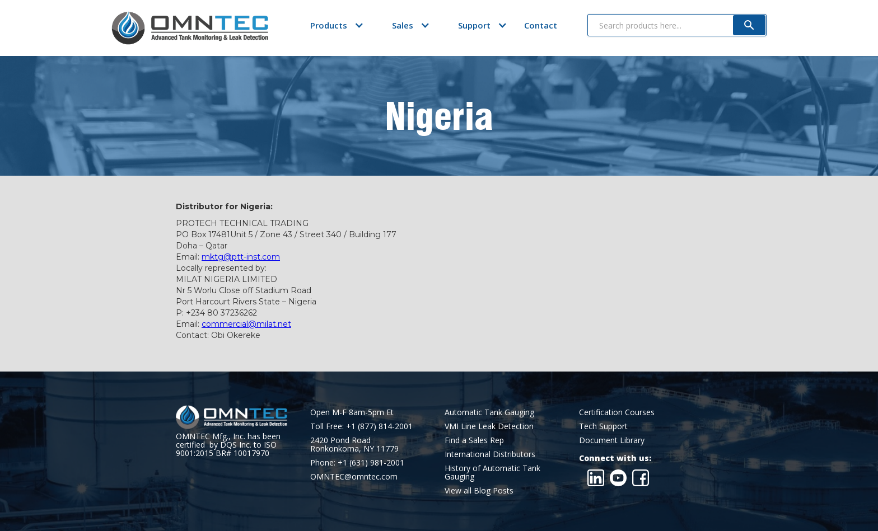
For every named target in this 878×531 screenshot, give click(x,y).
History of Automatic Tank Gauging (492, 472)
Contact (540, 25)
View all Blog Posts (479, 490)
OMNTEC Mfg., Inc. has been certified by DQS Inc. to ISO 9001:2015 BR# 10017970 (228, 444)
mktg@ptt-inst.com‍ (241, 257)
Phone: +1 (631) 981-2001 (357, 462)
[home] (189, 28)
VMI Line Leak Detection (489, 426)
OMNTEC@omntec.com (354, 476)
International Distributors (490, 454)
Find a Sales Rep (474, 440)
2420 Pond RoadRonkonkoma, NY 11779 (354, 444)
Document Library (612, 440)
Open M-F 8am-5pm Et (352, 412)
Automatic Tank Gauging (489, 412)
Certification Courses (617, 412)
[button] (328, 25)
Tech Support (603, 426)
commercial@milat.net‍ (246, 324)
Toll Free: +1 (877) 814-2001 (361, 426)
